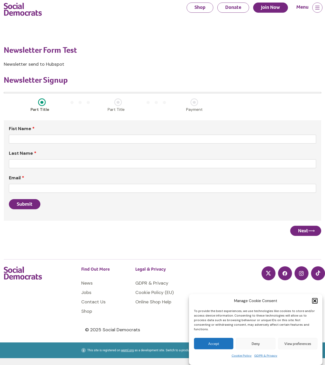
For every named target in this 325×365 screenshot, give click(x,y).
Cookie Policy (242, 356)
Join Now (270, 7)
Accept (213, 343)
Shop (199, 7)
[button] (314, 300)
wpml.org (127, 350)
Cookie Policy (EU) (154, 292)
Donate (233, 7)
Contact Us (93, 302)
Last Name (22, 153)
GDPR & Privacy (265, 356)
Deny (256, 343)
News (87, 283)
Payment (194, 109)
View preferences (297, 343)
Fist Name (22, 129)
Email (16, 178)
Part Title (39, 109)
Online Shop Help (153, 302)
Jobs (86, 292)
